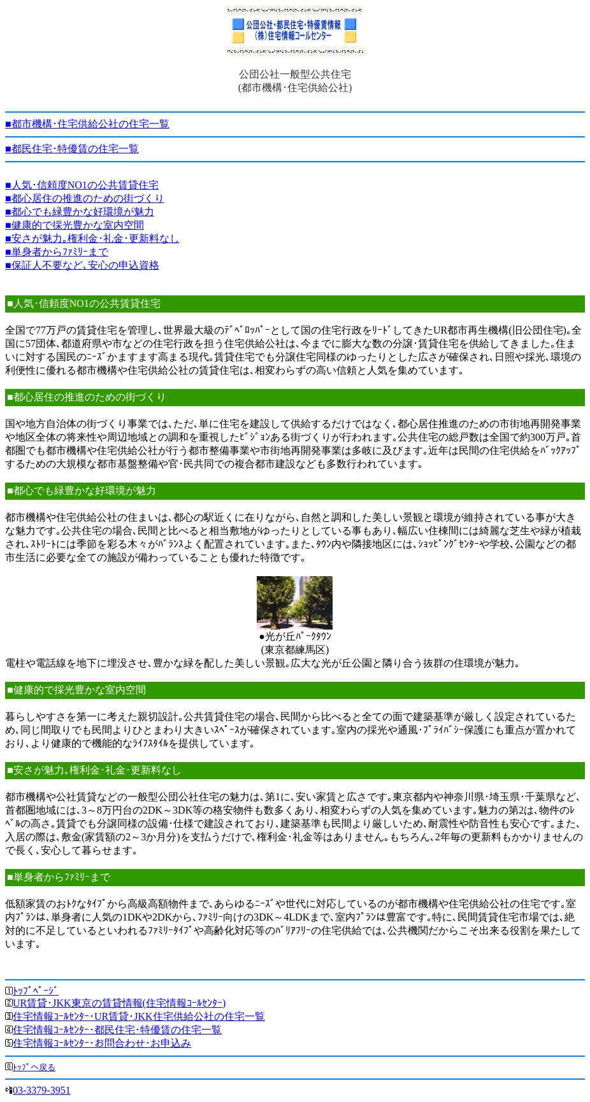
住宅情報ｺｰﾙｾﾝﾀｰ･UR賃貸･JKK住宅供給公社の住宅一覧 (139, 1016)
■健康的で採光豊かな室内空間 (74, 225)
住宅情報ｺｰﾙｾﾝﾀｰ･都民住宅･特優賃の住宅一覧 (117, 1029)
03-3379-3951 (42, 1090)
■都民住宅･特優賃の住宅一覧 (72, 148)
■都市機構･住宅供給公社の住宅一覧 (87, 123)
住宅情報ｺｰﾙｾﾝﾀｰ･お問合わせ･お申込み (102, 1043)
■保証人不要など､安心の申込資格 (82, 265)
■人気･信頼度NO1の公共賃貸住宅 (82, 185)
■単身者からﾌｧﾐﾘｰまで (56, 251)
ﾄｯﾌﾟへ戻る (34, 1067)
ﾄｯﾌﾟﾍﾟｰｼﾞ (36, 990)
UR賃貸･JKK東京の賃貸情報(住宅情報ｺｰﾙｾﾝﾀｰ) (119, 1003)
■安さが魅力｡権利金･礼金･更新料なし (92, 238)
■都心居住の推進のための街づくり (84, 198)
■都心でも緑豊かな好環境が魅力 (79, 211)
